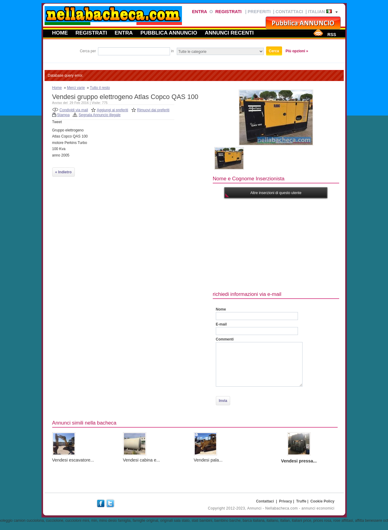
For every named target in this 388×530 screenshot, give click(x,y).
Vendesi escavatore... (73, 460)
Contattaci (289, 11)
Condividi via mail (74, 110)
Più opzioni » (297, 51)
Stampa (63, 115)
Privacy (285, 501)
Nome (221, 309)
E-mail (221, 324)
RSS (331, 34)
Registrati (228, 11)
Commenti (225, 339)
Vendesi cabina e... (141, 460)
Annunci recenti (229, 33)
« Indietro (63, 172)
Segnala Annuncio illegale (100, 115)
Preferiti (259, 11)
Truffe (301, 501)
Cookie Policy (322, 501)
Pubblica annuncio (168, 33)
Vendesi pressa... (299, 460)
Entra (199, 11)
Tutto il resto (100, 88)
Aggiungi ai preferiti (112, 110)
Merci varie (76, 88)
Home (60, 33)
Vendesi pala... (208, 460)
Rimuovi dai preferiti (153, 110)
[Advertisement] (300, 244)
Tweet (57, 122)
